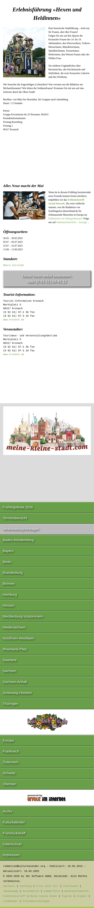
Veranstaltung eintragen (21, 529)
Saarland (10, 660)
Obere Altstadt (13, 265)
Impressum (11, 855)
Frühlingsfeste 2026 (18, 507)
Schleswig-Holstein (17, 693)
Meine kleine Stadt (43, 896)
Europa (8, 740)
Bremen (9, 584)
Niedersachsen (14, 627)
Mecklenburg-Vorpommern (23, 616)
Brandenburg (13, 573)
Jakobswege (10, 891)
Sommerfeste (52, 891)
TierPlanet (70, 886)
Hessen (9, 605)
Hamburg (10, 594)
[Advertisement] (47, 156)
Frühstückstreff (14, 833)
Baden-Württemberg (18, 540)
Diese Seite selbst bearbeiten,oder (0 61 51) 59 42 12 (47, 279)
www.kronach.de (13, 319)
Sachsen (9, 671)
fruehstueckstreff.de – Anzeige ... (72, 222)
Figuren (67, 896)
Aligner (82, 896)
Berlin (7, 562)
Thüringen (10, 704)
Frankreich (11, 751)
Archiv (7, 811)
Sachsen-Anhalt (15, 682)
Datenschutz (12, 844)
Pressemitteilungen (36, 901)
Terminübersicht (15, 518)
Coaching (26, 886)
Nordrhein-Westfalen (18, 638)
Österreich (11, 762)
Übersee (9, 784)
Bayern (8, 551)
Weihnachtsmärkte (77, 891)
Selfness (9, 886)
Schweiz (9, 773)
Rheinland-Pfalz (15, 649)
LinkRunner (10, 901)
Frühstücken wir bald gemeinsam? (65, 218)
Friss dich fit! (47, 886)
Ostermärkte (31, 891)
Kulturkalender (14, 822)
